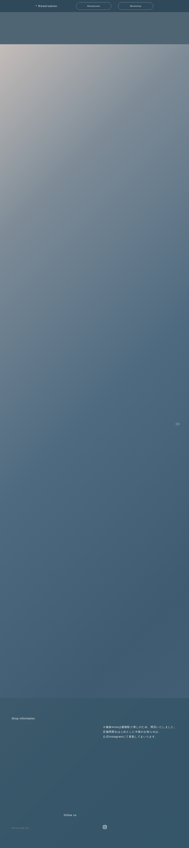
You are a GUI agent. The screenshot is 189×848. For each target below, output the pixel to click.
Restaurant (93, 6)
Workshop (135, 6)
